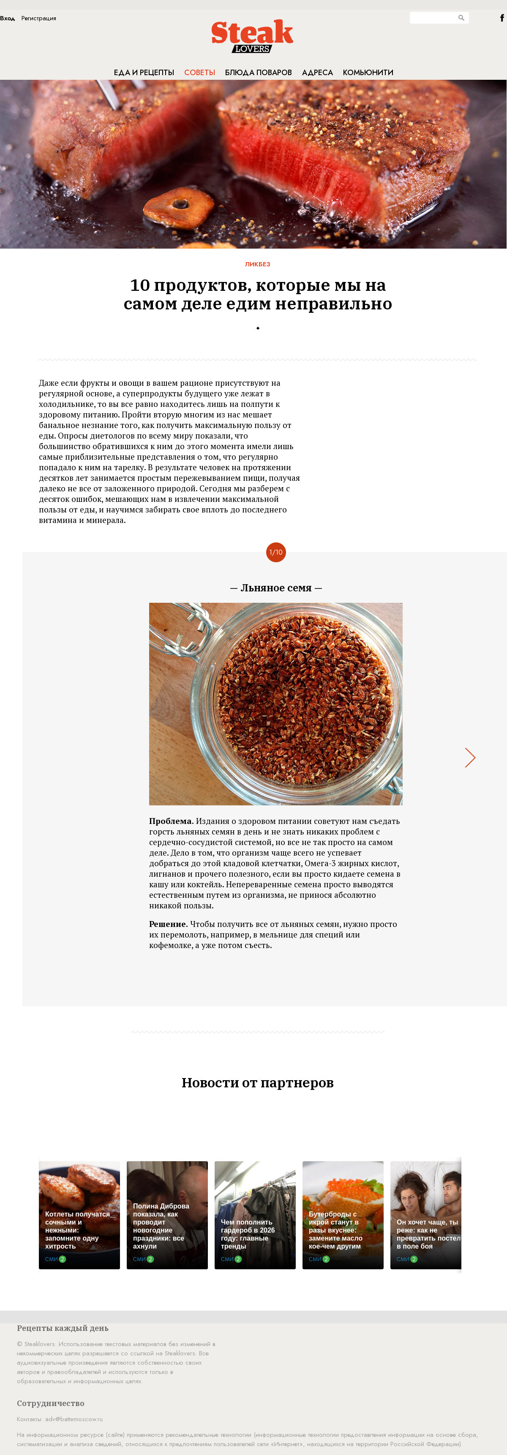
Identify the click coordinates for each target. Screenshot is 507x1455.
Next (470, 757)
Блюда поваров (258, 72)
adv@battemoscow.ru (74, 1419)
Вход (7, 18)
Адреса (317, 72)
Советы (199, 72)
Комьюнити (368, 72)
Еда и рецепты (144, 72)
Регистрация (39, 18)
